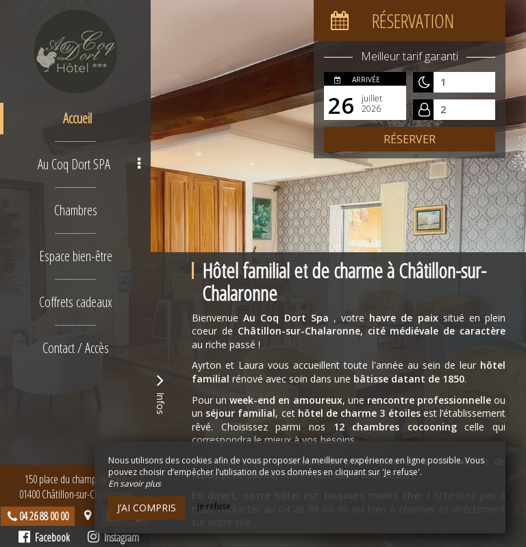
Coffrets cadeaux (75, 302)
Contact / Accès (75, 348)
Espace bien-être (75, 256)
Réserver (410, 139)
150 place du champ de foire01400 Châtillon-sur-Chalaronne (75, 487)
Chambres (75, 210)
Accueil (77, 118)
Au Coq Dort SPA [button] (89, 164)
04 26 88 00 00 (43, 516)
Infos (160, 392)
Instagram (113, 537)
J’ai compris (146, 507)
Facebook (44, 537)
